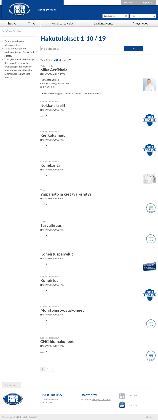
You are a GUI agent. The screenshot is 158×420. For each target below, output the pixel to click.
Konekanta (50, 165)
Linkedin (133, 395)
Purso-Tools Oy (8, 31)
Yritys (31, 23)
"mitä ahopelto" (61, 60)
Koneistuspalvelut (62, 23)
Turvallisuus (51, 225)
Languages (109, 15)
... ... (42, 115)
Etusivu (12, 23)
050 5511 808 (47, 87)
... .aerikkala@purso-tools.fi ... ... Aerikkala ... (70, 93)
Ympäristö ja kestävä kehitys (65, 194)
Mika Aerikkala (53, 69)
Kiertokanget (52, 135)
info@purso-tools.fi (101, 399)
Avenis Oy (33, 417)
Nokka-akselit (52, 105)
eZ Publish (16, 417)
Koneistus (49, 280)
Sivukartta (129, 2)
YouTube (133, 405)
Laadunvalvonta (103, 23)
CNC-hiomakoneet (57, 341)
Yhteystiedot (146, 2)
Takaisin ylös (150, 417)
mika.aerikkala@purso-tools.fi (55, 83)
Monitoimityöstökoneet (62, 310)
